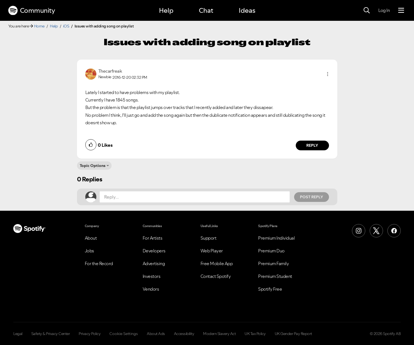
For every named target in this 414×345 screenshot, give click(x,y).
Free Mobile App (216, 263)
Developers (154, 251)
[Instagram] (358, 230)
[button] (327, 74)
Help (166, 10)
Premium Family (273, 263)
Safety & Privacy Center (50, 333)
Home (39, 26)
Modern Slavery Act (219, 333)
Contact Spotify (215, 276)
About (91, 238)
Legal (17, 333)
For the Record (99, 263)
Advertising (154, 263)
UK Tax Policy (255, 333)
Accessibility (184, 333)
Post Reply (311, 197)
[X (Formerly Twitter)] (376, 230)
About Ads (156, 333)
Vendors (151, 289)
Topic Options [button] (93, 165)
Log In (384, 10)
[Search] (366, 10)
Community (31, 10)
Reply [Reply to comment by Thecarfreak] (312, 145)
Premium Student (275, 276)
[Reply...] (195, 196)
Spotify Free (270, 289)
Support (208, 238)
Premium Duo (271, 251)
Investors (152, 276)
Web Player (211, 251)
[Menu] (401, 10)
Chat (206, 10)
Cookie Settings (123, 333)
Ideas (247, 10)
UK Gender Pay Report (293, 333)
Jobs (89, 251)
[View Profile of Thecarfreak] (110, 71)
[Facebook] (394, 230)
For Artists (153, 238)
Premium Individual (276, 238)
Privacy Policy (90, 333)
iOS (66, 26)
